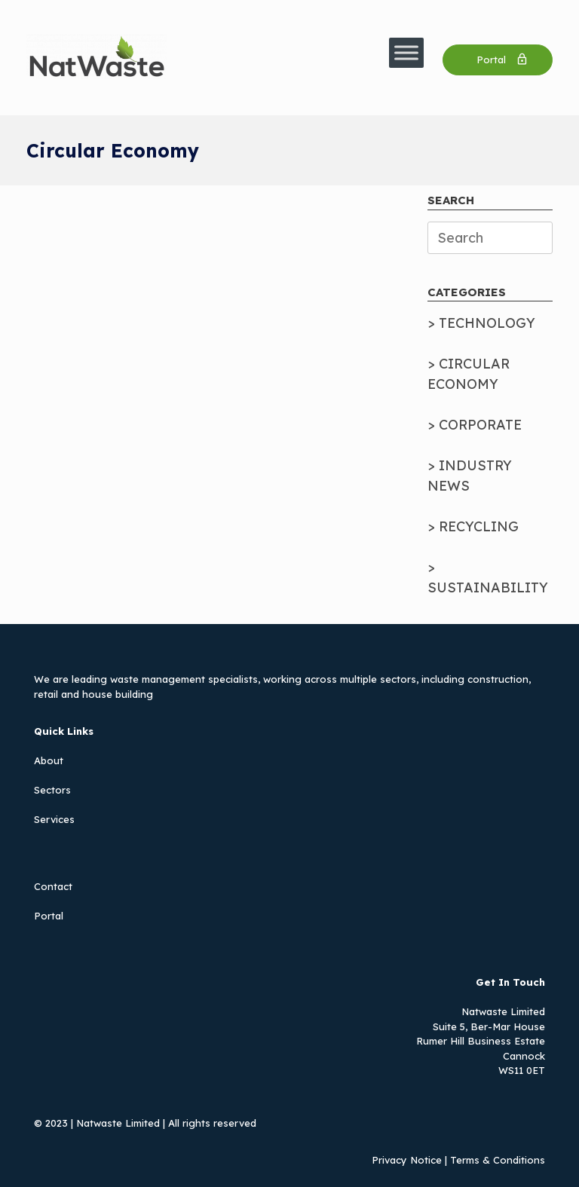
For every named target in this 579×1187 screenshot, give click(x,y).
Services (54, 819)
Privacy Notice (407, 1160)
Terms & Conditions (497, 1160)
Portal (48, 916)
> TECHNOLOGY (481, 323)
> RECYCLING (473, 526)
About (48, 760)
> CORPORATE (474, 424)
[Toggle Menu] (406, 52)
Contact (53, 886)
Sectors (52, 790)
